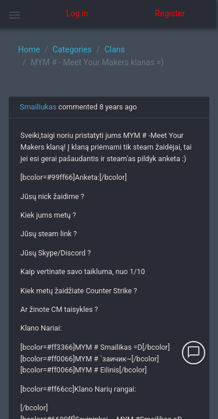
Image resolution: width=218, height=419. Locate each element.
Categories (71, 49)
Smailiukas (38, 106)
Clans (115, 49)
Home (29, 49)
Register (170, 13)
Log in (77, 13)
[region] (109, 223)
